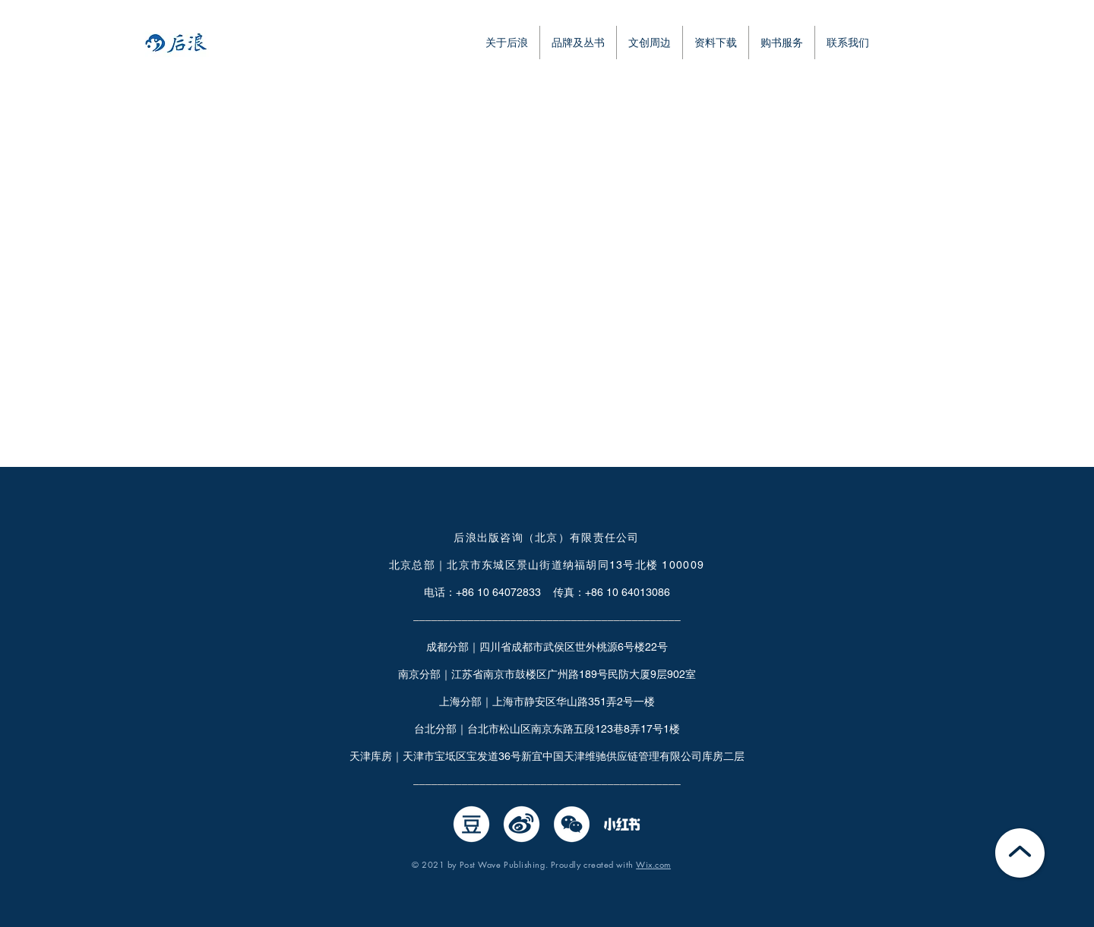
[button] (715, 42)
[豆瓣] (471, 824)
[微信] (572, 824)
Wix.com (653, 864)
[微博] (521, 824)
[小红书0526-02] (622, 824)
